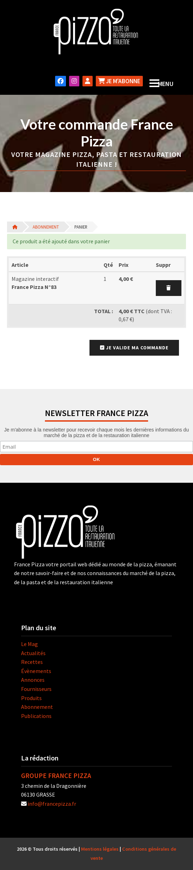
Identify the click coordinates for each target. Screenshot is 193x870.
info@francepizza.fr (52, 803)
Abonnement (46, 227)
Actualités (33, 653)
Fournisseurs (36, 688)
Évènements (36, 670)
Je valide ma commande (134, 347)
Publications (36, 715)
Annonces (33, 679)
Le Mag (29, 643)
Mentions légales (100, 849)
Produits (31, 697)
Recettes (32, 661)
